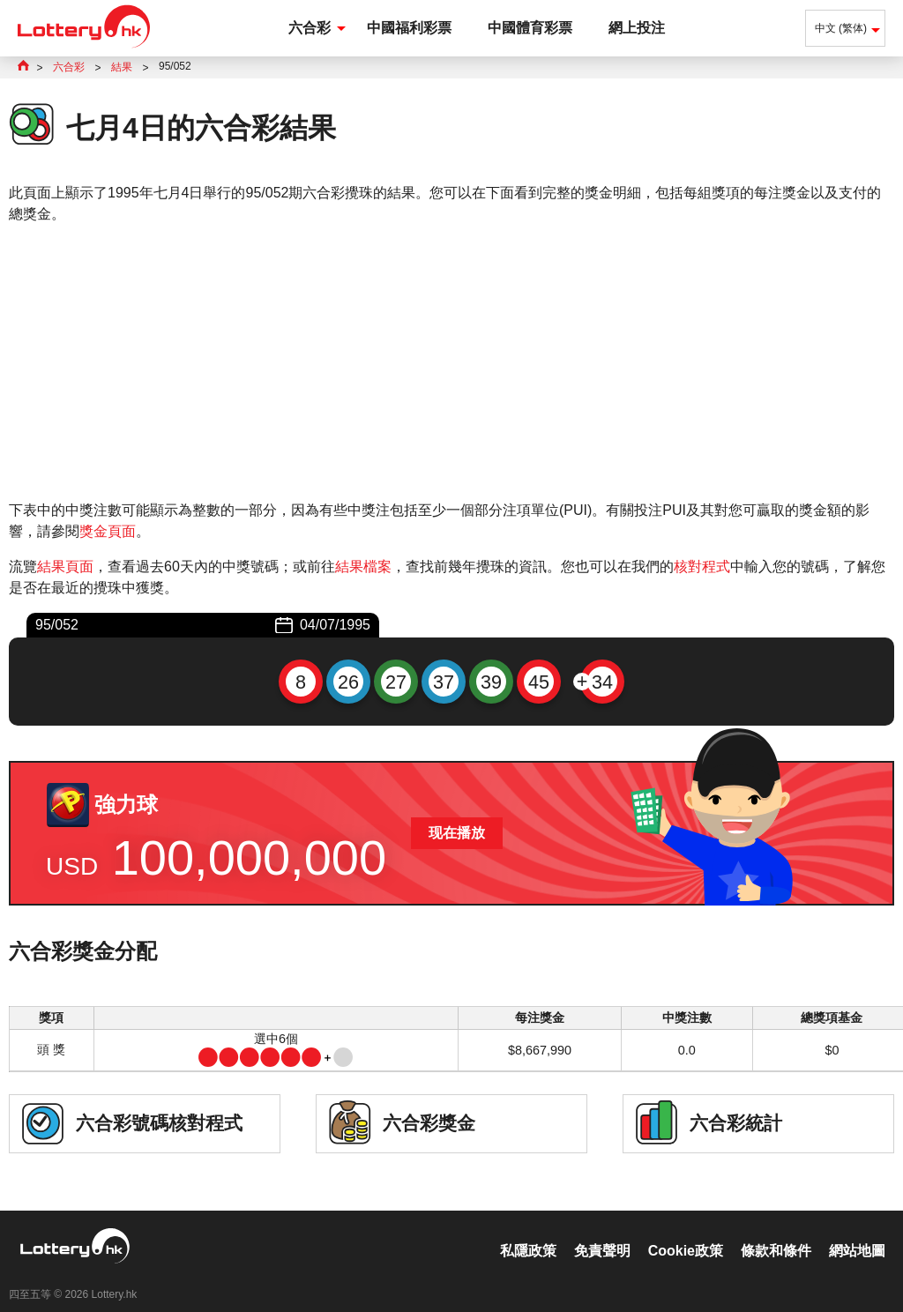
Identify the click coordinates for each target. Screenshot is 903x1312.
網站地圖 (857, 1232)
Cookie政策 (685, 1232)
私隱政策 (528, 1232)
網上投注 (636, 27)
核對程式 (702, 566)
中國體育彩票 (530, 27)
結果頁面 (65, 566)
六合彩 (309, 27)
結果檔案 (363, 566)
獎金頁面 (107, 531)
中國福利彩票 (409, 27)
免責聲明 (602, 1232)
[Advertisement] (451, 362)
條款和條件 (776, 1232)
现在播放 (457, 832)
